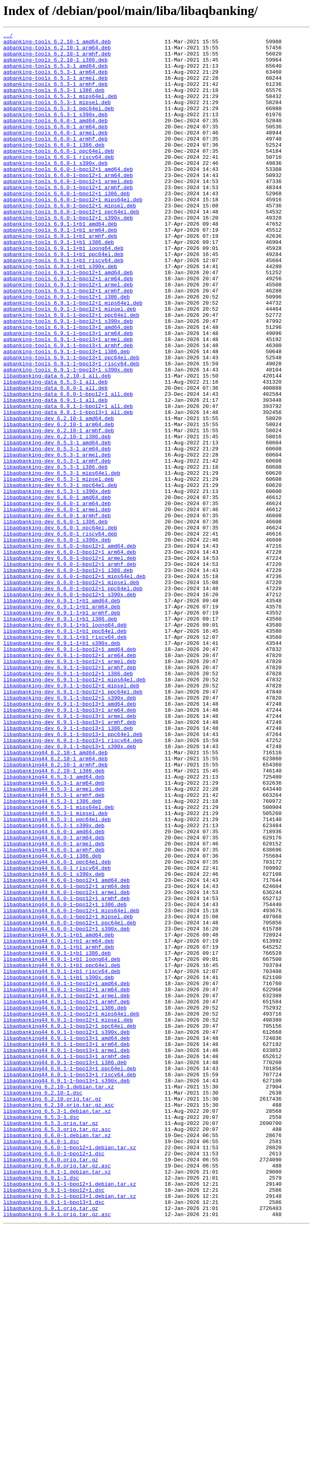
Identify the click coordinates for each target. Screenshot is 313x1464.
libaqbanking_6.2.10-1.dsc (42, 1305)
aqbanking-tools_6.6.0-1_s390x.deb (55, 189)
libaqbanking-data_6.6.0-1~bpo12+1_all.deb (68, 466)
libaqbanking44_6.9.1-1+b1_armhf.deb (58, 1130)
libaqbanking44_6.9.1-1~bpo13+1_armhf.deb (66, 1261)
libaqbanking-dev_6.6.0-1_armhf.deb (57, 612)
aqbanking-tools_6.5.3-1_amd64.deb (55, 73)
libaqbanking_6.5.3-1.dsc (41, 1334)
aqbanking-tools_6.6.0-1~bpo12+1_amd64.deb (68, 197)
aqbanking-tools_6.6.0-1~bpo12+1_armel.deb (68, 211)
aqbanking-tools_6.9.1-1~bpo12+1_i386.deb (66, 350)
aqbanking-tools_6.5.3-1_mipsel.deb (57, 116)
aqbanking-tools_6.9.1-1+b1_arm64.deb (60, 269)
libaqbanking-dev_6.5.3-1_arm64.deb (57, 532)
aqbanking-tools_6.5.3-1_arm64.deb (55, 80)
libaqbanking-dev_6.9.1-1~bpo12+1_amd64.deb (69, 773)
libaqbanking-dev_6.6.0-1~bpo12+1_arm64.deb (69, 656)
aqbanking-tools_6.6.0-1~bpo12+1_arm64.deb (68, 204)
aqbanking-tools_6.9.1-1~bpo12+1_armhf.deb (68, 342)
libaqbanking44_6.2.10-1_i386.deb (54, 918)
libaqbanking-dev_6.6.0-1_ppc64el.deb (60, 627)
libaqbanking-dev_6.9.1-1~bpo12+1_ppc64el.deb (72, 824)
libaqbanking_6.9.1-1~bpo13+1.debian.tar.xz (69, 1429)
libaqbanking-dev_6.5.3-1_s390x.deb (57, 583)
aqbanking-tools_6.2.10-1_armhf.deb (57, 58)
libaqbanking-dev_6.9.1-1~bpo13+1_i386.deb (68, 867)
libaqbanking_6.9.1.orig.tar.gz (50, 1443)
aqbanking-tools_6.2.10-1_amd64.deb (57, 43)
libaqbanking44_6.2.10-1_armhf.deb (55, 911)
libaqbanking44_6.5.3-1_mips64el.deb (58, 962)
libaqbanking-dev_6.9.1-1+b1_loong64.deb (64, 743)
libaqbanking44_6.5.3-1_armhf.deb (54, 948)
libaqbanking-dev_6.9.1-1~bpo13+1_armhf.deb (69, 860)
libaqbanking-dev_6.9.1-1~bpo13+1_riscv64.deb (72, 882)
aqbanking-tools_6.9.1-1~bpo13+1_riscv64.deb (71, 430)
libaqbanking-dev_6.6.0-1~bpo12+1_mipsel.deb (71, 692)
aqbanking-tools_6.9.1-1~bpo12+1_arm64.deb (68, 328)
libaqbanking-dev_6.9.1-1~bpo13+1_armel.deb (69, 853)
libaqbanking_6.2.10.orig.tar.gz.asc (58, 1319)
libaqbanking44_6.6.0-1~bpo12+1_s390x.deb (66, 1108)
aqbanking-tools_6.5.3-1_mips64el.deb (60, 109)
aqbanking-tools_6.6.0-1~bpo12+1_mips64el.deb (72, 233)
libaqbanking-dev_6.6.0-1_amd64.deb (57, 590)
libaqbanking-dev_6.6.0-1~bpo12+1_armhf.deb (69, 670)
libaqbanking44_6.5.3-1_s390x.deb (54, 984)
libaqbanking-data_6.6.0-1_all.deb (55, 459)
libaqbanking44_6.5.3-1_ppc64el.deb (57, 977)
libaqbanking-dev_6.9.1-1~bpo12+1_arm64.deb (69, 780)
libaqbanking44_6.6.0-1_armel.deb (54, 1006)
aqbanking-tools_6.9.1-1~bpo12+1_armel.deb (68, 335)
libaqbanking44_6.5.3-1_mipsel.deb (55, 969)
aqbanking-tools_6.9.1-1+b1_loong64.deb (63, 291)
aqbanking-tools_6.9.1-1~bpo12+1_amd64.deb (68, 320)
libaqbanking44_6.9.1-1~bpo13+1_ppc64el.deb (69, 1276)
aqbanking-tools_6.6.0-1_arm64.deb (55, 145)
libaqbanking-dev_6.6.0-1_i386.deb (55, 619)
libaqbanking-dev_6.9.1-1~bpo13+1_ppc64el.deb (72, 875)
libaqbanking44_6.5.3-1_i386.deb (52, 955)
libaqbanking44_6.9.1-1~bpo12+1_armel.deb (66, 1188)
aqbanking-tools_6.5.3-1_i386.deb (54, 102)
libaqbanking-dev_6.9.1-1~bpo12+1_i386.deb (68, 802)
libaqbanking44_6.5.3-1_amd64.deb (54, 926)
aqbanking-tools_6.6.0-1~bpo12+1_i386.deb (66, 226)
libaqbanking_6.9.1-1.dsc (41, 1407)
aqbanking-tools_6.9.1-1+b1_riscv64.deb (63, 306)
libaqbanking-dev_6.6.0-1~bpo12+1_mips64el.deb (74, 685)
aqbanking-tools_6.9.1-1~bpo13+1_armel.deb (68, 401)
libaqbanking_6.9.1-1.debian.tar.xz (57, 1400)
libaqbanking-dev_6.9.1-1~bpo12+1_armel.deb (69, 787)
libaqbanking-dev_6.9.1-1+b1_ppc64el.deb (64, 751)
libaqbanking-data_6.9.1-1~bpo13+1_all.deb (68, 488)
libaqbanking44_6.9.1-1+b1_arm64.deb (58, 1123)
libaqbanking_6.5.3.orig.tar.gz (50, 1341)
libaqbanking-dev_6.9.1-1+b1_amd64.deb (61, 714)
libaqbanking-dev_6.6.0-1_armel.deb (57, 605)
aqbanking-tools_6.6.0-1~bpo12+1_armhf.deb (68, 218)
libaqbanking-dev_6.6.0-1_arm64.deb (57, 598)
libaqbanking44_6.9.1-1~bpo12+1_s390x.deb (66, 1232)
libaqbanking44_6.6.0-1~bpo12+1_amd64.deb (66, 1050)
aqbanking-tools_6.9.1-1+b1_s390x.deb (60, 313)
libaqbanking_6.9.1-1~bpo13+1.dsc (54, 1436)
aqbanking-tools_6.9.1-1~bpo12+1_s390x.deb (68, 379)
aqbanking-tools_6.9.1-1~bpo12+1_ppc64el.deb (71, 372)
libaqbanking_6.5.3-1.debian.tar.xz (57, 1327)
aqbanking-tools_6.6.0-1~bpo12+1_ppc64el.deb (71, 248)
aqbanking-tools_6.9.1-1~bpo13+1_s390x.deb (68, 437)
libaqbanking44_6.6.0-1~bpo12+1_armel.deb (66, 1064)
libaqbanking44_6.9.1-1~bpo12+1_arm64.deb (66, 1181)
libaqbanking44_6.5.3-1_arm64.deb (54, 933)
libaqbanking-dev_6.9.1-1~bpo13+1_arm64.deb (69, 845)
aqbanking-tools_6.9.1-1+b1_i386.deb (58, 284)
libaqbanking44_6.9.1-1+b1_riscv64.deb (61, 1159)
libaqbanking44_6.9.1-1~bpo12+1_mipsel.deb (68, 1217)
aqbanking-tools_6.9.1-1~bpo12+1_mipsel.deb (69, 364)
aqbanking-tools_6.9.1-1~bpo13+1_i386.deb (66, 415)
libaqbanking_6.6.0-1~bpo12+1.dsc (54, 1378)
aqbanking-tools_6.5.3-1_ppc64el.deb (58, 124)
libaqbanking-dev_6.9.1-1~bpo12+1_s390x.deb (69, 831)
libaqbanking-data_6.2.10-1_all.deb (57, 444)
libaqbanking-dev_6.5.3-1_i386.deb (55, 554)
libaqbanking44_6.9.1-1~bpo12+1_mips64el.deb (71, 1210)
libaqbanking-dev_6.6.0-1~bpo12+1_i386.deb (68, 678)
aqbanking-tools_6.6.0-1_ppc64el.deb (58, 175)
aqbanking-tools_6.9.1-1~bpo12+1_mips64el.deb (72, 357)
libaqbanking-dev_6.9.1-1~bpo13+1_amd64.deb (69, 838)
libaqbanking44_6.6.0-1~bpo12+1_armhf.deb (66, 1072)
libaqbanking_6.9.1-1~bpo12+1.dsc (54, 1422)
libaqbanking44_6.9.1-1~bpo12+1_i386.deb (64, 1203)
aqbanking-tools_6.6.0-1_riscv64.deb (58, 182)
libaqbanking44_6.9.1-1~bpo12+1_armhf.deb (66, 1195)
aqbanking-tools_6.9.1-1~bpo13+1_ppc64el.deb (71, 423)
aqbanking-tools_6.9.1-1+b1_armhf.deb (60, 277)
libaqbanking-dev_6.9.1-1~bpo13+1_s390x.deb (69, 889)
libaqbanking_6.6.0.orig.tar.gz (50, 1385)
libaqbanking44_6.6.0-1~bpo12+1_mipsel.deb (68, 1093)
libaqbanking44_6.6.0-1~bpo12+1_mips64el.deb (71, 1086)
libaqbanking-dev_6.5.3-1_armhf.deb (57, 547)
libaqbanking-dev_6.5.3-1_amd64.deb (57, 525)
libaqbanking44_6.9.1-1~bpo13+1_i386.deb (64, 1268)
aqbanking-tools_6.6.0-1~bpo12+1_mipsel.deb (69, 240)
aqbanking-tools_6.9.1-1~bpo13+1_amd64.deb (68, 386)
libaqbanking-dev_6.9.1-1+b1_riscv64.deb (64, 758)
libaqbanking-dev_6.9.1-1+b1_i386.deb (60, 736)
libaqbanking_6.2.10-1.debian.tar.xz (58, 1298)
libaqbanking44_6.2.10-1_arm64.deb (55, 904)
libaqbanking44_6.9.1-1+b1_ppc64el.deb (61, 1152)
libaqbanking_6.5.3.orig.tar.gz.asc (57, 1349)
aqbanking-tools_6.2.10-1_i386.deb (55, 65)
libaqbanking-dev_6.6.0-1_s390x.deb (57, 641)
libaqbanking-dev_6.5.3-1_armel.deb (57, 539)
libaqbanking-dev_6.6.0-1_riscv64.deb (60, 634)
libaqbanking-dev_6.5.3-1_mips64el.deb (61, 561)
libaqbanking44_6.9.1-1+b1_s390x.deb (58, 1166)
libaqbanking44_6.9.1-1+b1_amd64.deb (58, 1115)
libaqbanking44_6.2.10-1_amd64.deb (55, 897)
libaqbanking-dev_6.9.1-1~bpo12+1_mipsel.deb (71, 816)
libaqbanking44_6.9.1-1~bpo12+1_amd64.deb (66, 1174)
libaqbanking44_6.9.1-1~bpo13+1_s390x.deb (66, 1290)
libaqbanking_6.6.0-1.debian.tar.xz (57, 1356)
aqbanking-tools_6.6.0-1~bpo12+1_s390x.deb (68, 255)
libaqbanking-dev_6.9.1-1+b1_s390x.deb (61, 765)
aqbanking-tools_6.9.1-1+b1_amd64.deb (60, 262)
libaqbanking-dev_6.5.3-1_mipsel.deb (58, 568)
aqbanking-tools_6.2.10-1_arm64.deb (57, 51)
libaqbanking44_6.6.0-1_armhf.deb (54, 1013)
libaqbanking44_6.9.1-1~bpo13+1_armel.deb (66, 1254)
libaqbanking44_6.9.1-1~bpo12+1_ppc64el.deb (69, 1225)
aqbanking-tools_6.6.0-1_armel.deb (55, 153)
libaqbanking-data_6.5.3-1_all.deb (55, 452)
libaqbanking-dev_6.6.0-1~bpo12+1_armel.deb (69, 663)
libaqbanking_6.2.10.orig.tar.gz (52, 1312)
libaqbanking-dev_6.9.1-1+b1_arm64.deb (61, 722)
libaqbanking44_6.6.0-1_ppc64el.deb (57, 1028)
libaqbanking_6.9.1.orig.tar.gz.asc (57, 1451)
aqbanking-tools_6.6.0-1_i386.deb (54, 167)
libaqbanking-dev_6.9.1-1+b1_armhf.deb (61, 729)
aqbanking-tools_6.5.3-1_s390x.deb (55, 131)
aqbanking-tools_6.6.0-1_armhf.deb (55, 160)
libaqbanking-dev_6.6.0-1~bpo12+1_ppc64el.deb (72, 700)
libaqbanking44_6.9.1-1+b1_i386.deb (57, 1137)
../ (8, 36)
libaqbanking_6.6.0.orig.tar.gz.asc (57, 1392)
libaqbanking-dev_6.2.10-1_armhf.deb (58, 510)
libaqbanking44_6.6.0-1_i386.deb (52, 1020)
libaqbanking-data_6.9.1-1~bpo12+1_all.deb (68, 481)
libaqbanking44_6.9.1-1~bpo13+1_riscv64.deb (69, 1283)
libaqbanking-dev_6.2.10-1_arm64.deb (58, 503)
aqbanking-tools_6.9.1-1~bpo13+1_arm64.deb (68, 393)
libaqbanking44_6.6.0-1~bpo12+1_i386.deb (64, 1079)
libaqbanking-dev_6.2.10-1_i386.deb (57, 517)
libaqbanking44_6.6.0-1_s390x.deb (54, 1042)
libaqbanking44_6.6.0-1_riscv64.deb (57, 1035)
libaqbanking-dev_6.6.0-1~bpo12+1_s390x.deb (69, 707)
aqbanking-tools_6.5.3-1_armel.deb (55, 87)
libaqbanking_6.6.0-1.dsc (41, 1363)
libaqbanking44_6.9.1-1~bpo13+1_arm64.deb (66, 1247)
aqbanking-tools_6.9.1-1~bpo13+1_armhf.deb (68, 408)
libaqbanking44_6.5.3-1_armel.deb (54, 940)
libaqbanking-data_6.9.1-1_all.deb (55, 474)
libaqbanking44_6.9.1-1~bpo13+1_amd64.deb (66, 1239)
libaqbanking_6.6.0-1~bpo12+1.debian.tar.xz (69, 1370)
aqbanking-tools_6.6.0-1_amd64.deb (55, 138)
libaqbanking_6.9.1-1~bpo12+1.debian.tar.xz (69, 1414)
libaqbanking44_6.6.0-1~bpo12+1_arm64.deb (66, 1057)
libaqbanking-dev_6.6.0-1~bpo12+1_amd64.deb (69, 649)
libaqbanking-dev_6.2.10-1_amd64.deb (58, 495)
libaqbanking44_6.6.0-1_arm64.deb (54, 999)
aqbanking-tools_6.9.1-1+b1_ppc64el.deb (63, 299)
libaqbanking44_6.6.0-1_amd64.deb (54, 991)
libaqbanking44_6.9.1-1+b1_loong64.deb (61, 1144)
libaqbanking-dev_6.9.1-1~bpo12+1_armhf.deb (69, 794)
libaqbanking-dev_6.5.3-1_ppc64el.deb (60, 576)
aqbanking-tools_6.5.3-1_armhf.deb (55, 94)
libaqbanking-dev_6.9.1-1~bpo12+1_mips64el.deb (74, 809)
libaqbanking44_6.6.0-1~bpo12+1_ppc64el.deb (69, 1101)
